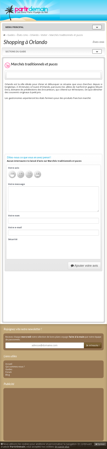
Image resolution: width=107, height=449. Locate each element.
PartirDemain (30, 10)
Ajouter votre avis (84, 265)
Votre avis (13, 168)
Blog (7, 374)
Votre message (16, 184)
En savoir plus (62, 446)
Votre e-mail (15, 227)
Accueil (8, 363)
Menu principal (14, 27)
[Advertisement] (53, 129)
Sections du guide (15, 51)
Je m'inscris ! (92, 345)
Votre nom (14, 215)
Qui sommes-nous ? (15, 366)
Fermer (100, 444)
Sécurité (12, 239)
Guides (8, 369)
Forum (8, 372)
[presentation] (33, 248)
